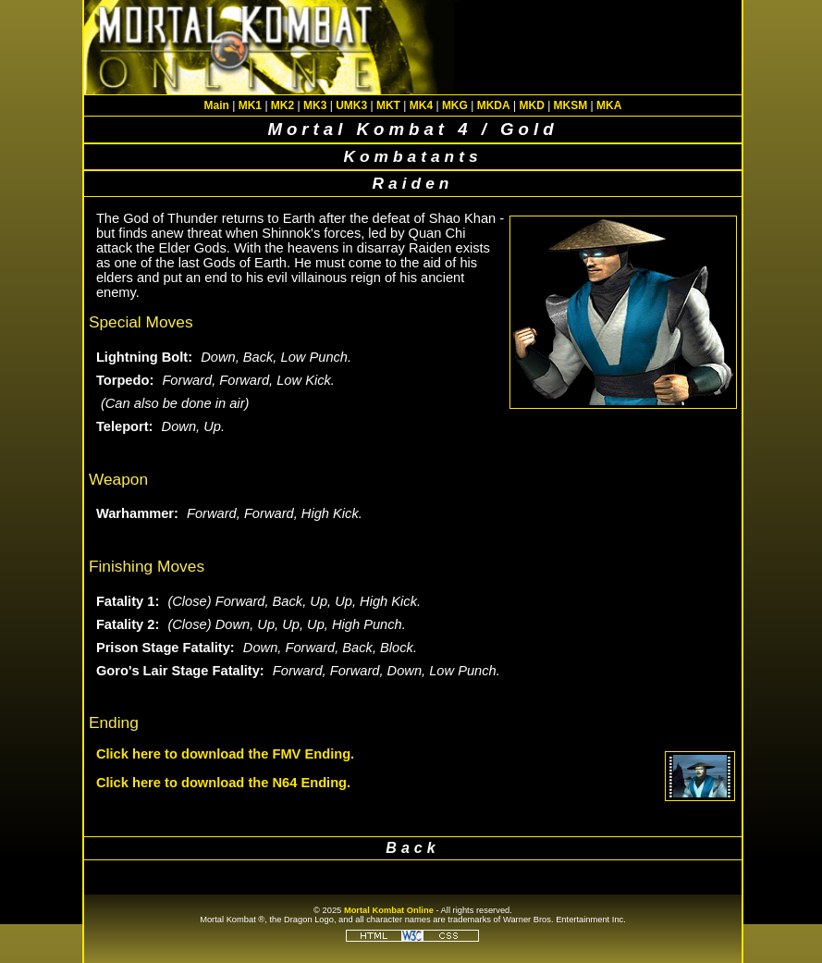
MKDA (493, 105)
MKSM (571, 105)
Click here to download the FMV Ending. (225, 754)
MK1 (250, 105)
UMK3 (351, 105)
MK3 (314, 105)
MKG (455, 105)
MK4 (421, 105)
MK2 (282, 105)
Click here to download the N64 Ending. (223, 782)
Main (216, 105)
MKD (531, 105)
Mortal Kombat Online (389, 910)
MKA (608, 105)
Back (412, 848)
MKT (388, 105)
